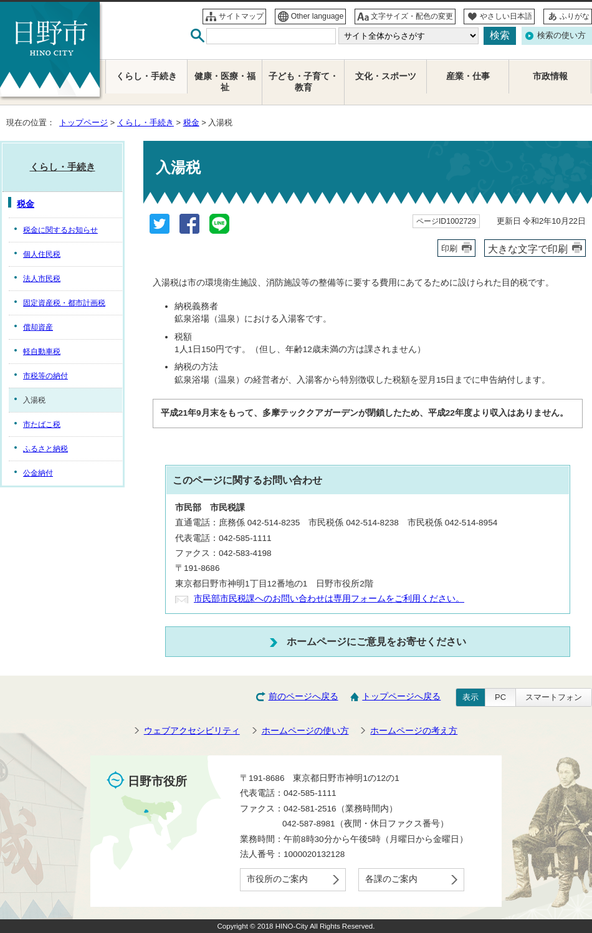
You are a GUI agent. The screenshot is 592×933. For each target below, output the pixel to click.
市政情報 (550, 76)
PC (500, 697)
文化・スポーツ (385, 76)
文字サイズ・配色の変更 (412, 16)
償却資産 (38, 327)
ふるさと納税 (45, 448)
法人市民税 (41, 278)
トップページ (83, 122)
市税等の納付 (45, 375)
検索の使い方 (561, 35)
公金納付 (38, 473)
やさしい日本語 (506, 16)
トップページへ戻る (401, 696)
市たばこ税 (41, 424)
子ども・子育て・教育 (303, 82)
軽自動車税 (41, 351)
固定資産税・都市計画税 (64, 303)
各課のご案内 (391, 879)
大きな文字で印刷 (528, 248)
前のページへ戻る (303, 696)
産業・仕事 (468, 76)
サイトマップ (241, 16)
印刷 (449, 248)
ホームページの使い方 (305, 730)
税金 (191, 122)
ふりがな (575, 16)
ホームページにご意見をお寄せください (376, 641)
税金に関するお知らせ (60, 230)
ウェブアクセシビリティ (192, 730)
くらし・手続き (145, 122)
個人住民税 (41, 254)
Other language (317, 16)
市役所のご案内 (277, 879)
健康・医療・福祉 (224, 82)
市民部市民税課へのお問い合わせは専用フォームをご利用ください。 (329, 598)
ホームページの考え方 (413, 730)
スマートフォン (553, 697)
